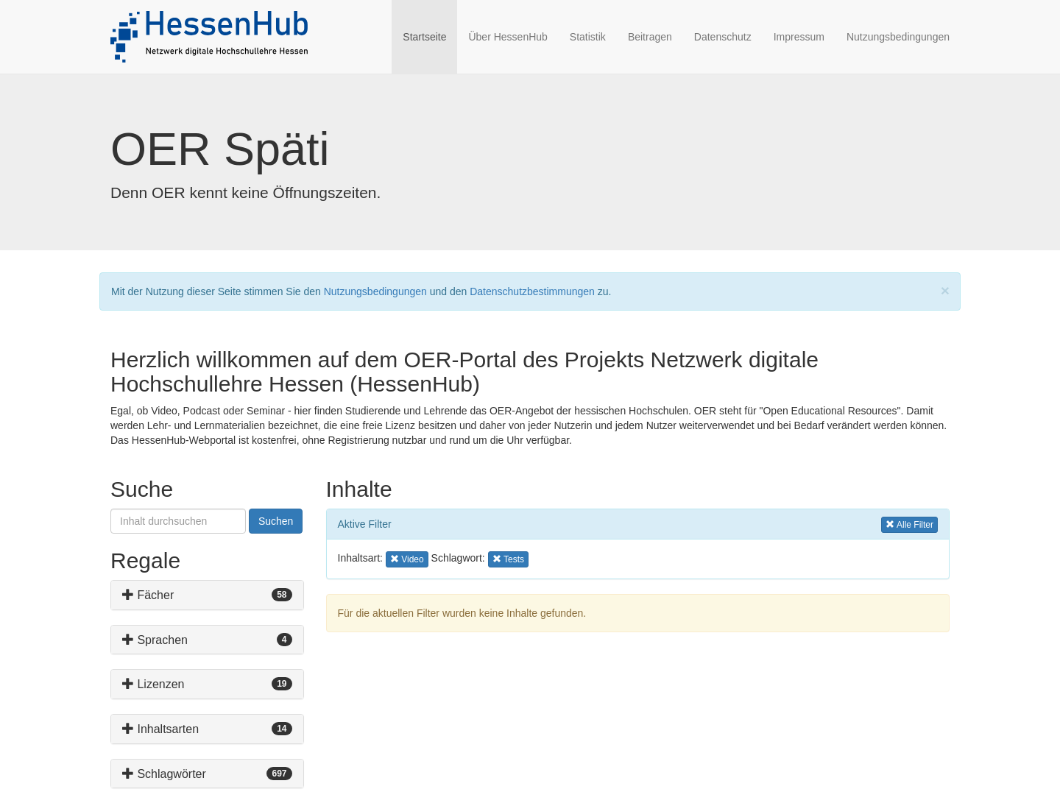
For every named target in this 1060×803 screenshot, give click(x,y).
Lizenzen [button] (153, 684)
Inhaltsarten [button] (160, 729)
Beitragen (650, 37)
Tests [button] (510, 558)
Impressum (799, 37)
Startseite (430, 36)
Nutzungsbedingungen (898, 37)
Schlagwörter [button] (164, 774)
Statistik (588, 37)
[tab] (207, 595)
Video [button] (409, 558)
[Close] (945, 290)
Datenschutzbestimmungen (532, 291)
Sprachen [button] (155, 640)
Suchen (275, 521)
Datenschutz (723, 37)
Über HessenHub (507, 37)
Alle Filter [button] (909, 523)
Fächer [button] (148, 595)
